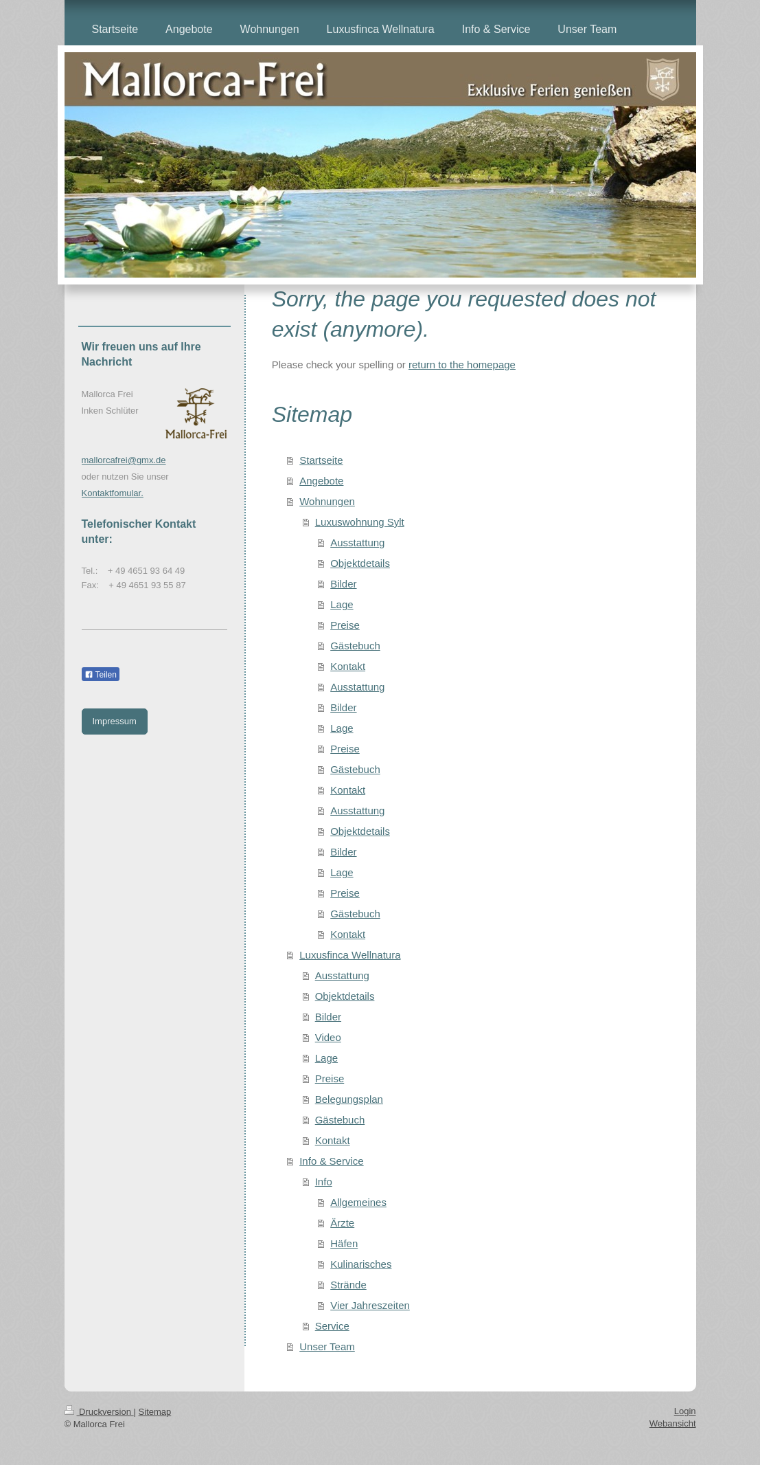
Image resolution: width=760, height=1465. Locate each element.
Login (685, 1411)
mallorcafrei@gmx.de (124, 460)
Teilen (100, 675)
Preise (345, 625)
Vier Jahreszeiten (370, 1305)
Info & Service (331, 1161)
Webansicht (672, 1423)
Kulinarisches (360, 1264)
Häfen (344, 1243)
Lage (341, 604)
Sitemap (155, 1412)
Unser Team (327, 1346)
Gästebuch (355, 645)
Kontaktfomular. (112, 493)
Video (328, 1037)
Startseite (321, 460)
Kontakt (347, 666)
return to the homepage (462, 364)
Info (323, 1181)
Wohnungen (327, 501)
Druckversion (99, 1412)
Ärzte (342, 1223)
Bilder (343, 584)
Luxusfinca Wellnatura (349, 955)
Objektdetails (360, 563)
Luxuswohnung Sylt (359, 522)
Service (332, 1326)
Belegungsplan (349, 1099)
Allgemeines (358, 1202)
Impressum (115, 721)
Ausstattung (357, 542)
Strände (348, 1284)
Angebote (321, 481)
